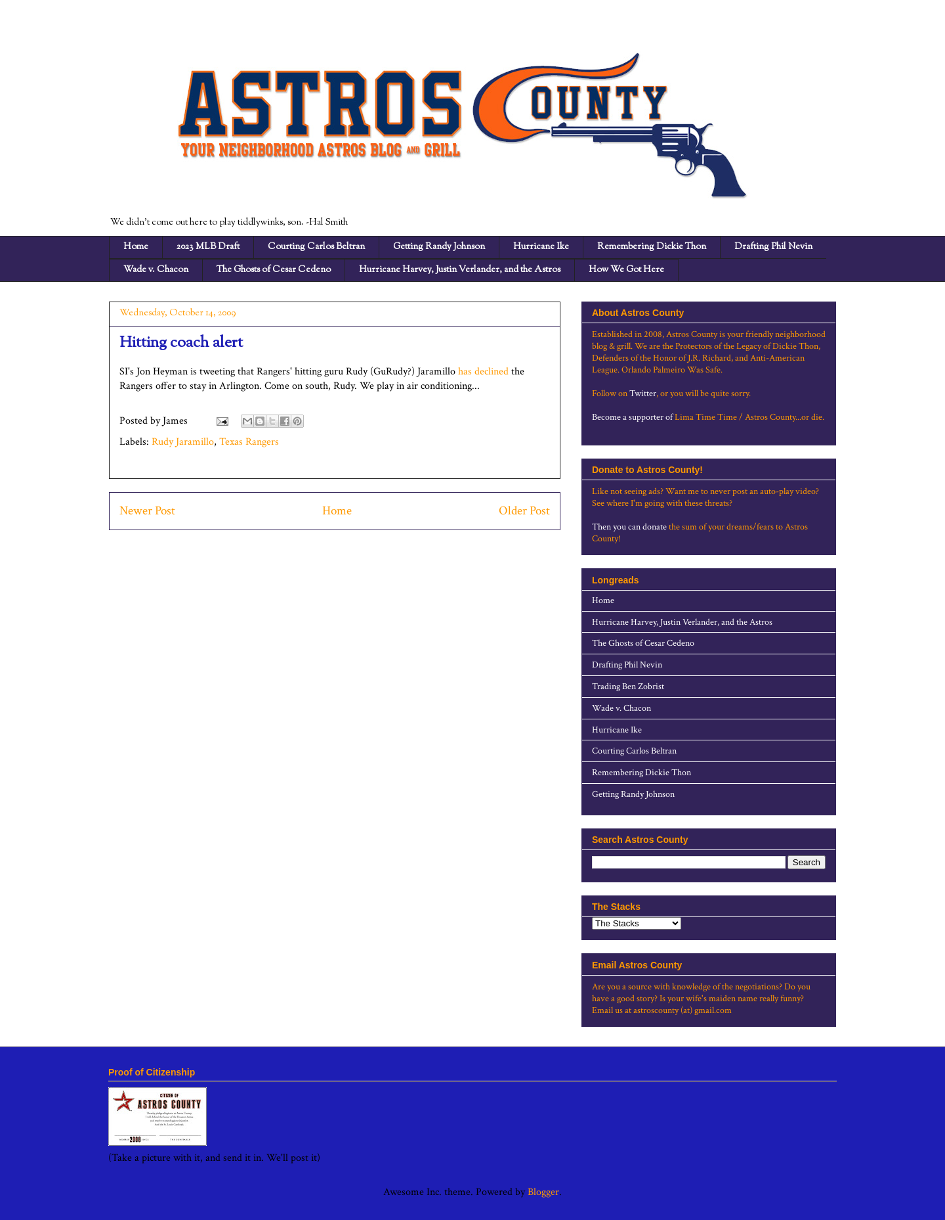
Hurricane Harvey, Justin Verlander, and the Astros (459, 270)
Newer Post (147, 511)
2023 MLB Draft (208, 247)
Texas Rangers (249, 442)
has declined (483, 371)
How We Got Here (626, 270)
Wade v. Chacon (155, 270)
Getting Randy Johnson (439, 247)
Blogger (543, 1192)
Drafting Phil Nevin (773, 247)
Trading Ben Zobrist (628, 686)
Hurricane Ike (541, 247)
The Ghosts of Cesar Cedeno (274, 270)
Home (135, 247)
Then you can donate (629, 527)
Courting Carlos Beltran (316, 247)
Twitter (642, 393)
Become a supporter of (632, 417)
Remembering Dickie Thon (651, 247)
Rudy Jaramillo (183, 442)
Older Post (524, 511)
